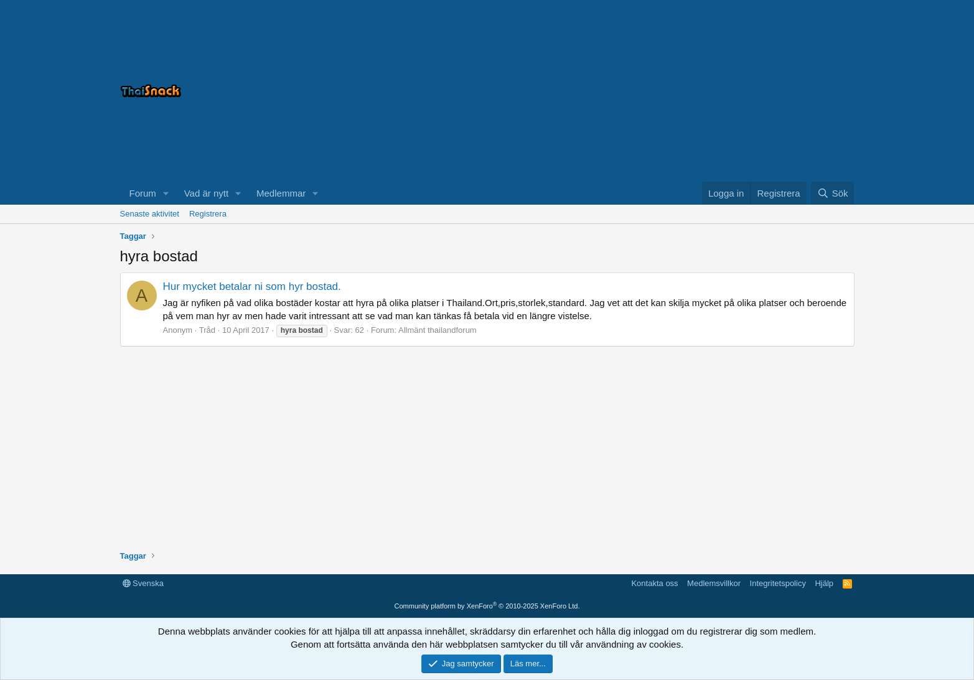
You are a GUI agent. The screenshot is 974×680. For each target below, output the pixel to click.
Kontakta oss (654, 583)
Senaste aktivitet (149, 213)
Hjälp (824, 583)
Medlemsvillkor (714, 583)
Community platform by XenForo (487, 606)
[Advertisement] (699, 91)
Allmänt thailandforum (437, 330)
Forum (142, 193)
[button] (166, 193)
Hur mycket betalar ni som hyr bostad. (252, 286)
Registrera (208, 213)
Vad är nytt (206, 193)
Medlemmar (281, 193)
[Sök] (832, 193)
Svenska (143, 583)
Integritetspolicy (778, 583)
